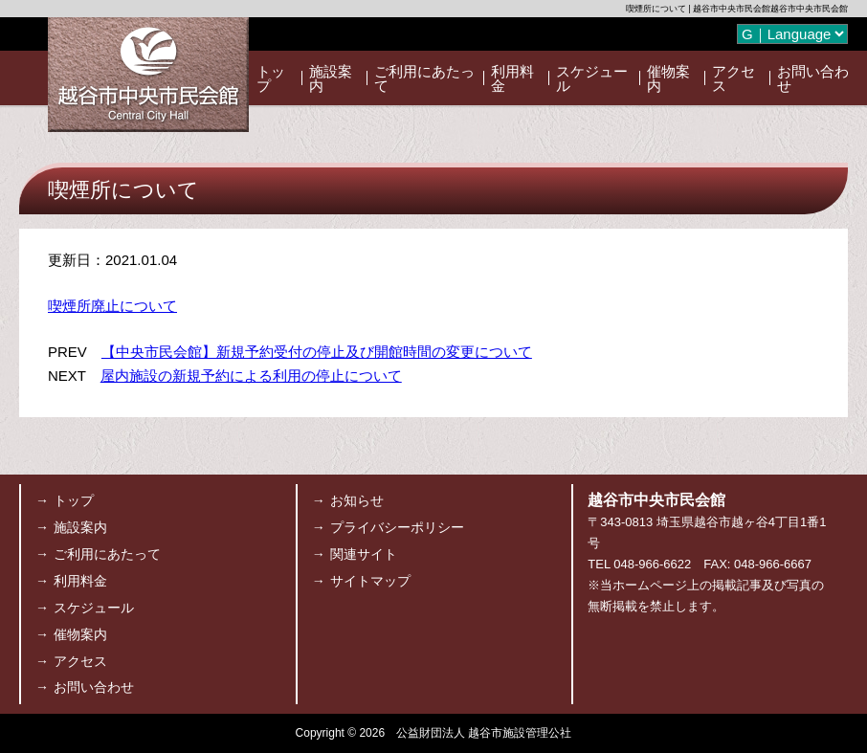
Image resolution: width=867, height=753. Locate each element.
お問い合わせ (813, 78)
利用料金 (512, 78)
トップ (270, 78)
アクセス (733, 78)
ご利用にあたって (424, 78)
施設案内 (330, 78)
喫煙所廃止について (112, 306)
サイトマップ (370, 580)
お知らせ (357, 500)
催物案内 (668, 78)
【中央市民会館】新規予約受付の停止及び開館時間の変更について (316, 351)
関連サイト (363, 554)
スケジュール (592, 78)
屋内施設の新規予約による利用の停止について (251, 375)
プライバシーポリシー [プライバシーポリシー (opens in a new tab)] (397, 527)
